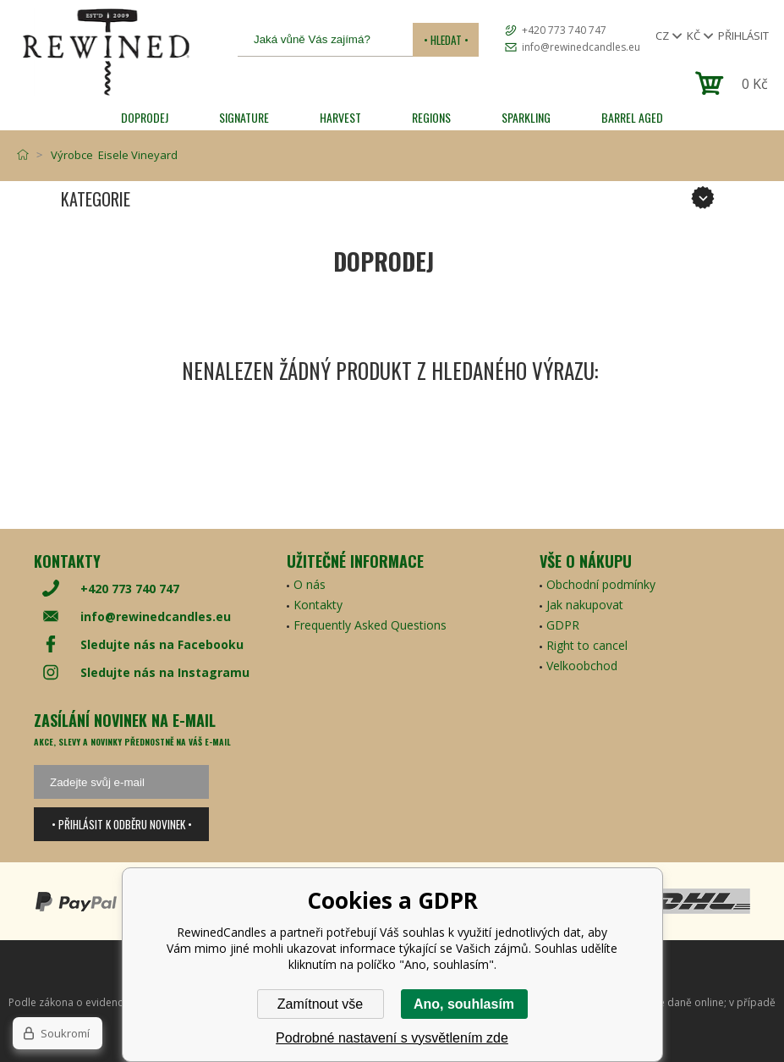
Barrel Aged (632, 117)
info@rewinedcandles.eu (581, 47)
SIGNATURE (244, 117)
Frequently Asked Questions (370, 625)
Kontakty (318, 605)
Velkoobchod (581, 666)
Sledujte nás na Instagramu (164, 672)
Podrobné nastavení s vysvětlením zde (392, 1038)
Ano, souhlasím (464, 1004)
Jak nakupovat (584, 605)
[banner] (105, 52)
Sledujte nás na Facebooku (162, 644)
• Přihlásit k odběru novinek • (122, 824)
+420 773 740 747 (564, 30)
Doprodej (144, 117)
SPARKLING (526, 117)
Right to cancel (587, 645)
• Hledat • (446, 39)
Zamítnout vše (320, 1004)
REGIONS (431, 117)
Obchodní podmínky (600, 584)
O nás (309, 584)
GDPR (562, 625)
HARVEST (340, 117)
